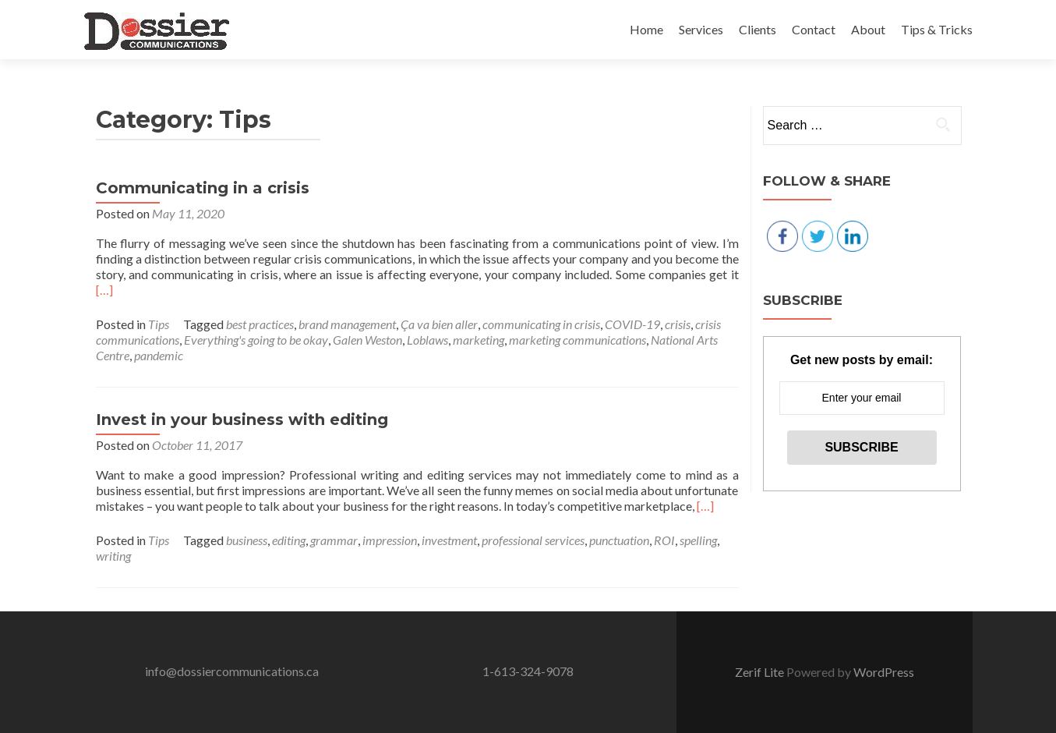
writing (113, 555)
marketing (478, 339)
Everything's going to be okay (256, 339)
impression (389, 540)
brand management (347, 324)
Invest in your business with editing (242, 419)
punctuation (619, 540)
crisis (677, 324)
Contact (813, 29)
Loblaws (427, 339)
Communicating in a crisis (202, 188)
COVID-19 (632, 324)
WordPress (883, 671)
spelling (698, 540)
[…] (104, 289)
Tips (158, 324)
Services (701, 29)
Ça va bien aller (439, 324)
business (246, 540)
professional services (533, 540)
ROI (664, 540)
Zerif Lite (760, 671)
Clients (757, 29)
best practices (260, 324)
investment (449, 540)
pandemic (158, 355)
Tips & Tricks (937, 29)
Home (646, 29)
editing (288, 540)
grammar (334, 540)
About (868, 29)
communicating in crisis (541, 324)
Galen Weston (367, 339)
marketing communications (577, 339)
